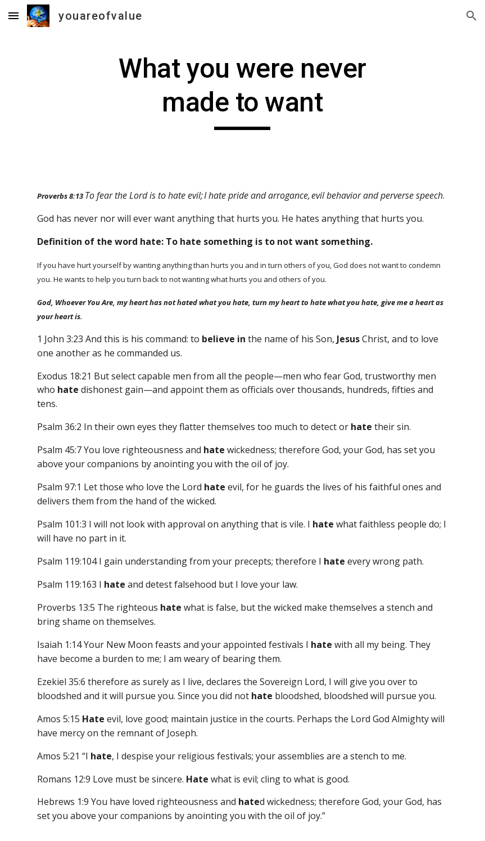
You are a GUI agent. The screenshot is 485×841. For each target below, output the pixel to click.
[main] (242, 91)
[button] (13, 15)
